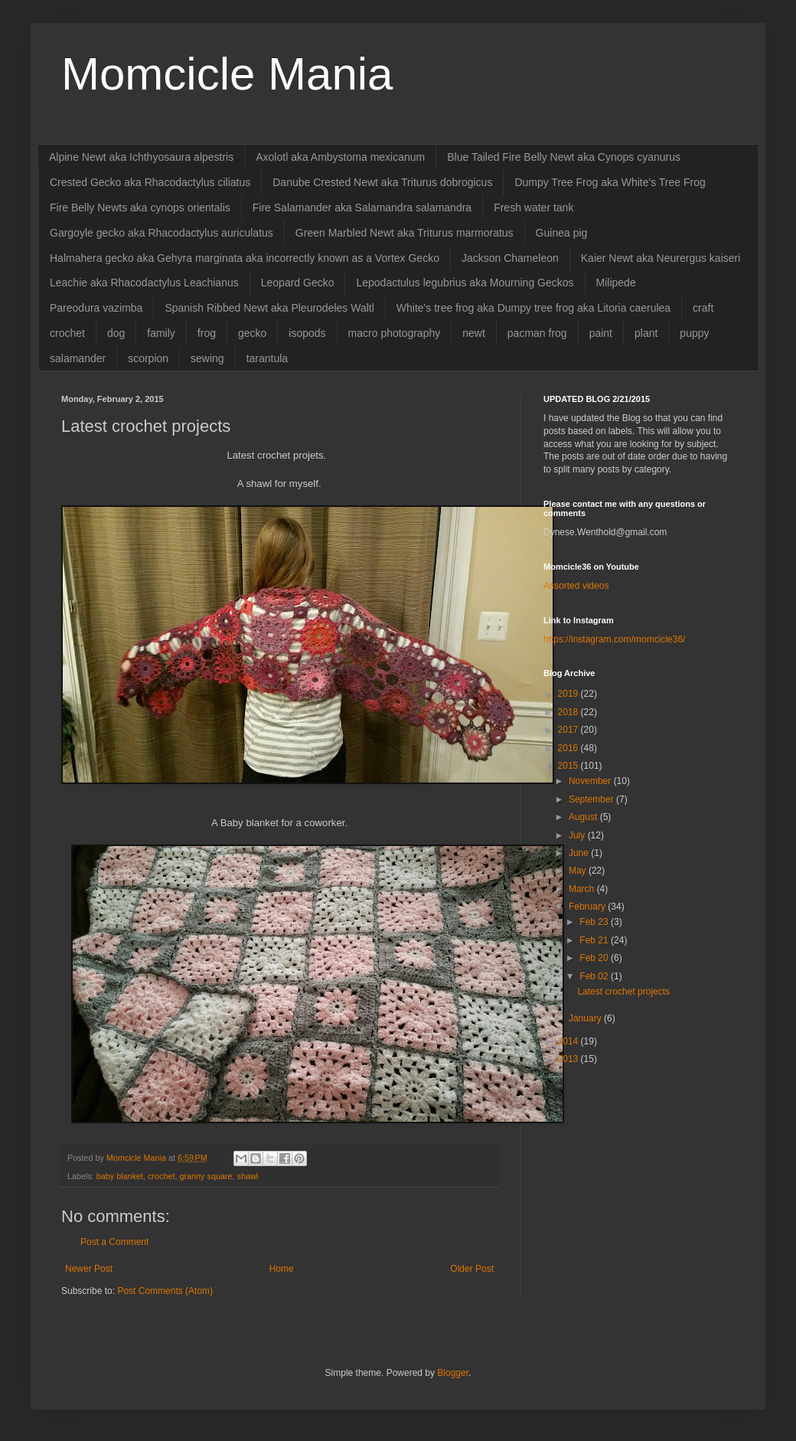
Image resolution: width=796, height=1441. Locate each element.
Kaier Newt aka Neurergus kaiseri (661, 258)
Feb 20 (595, 957)
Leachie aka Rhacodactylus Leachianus (144, 282)
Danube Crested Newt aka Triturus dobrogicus (382, 182)
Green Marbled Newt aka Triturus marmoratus (404, 233)
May (579, 870)
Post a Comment (114, 1242)
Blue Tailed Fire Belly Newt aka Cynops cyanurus (563, 157)
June (580, 853)
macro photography (394, 333)
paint (600, 333)
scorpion (148, 358)
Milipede (616, 282)
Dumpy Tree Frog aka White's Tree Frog (609, 182)
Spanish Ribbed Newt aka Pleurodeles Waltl (269, 308)
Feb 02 (595, 976)
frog (206, 333)
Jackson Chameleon (510, 258)
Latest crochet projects (623, 991)
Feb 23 (595, 922)
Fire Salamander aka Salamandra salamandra (362, 207)
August (584, 817)
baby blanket (119, 1176)
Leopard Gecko (297, 282)
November (591, 781)
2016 (569, 748)
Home (281, 1268)
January (586, 1018)
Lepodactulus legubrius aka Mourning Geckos (464, 282)
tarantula (267, 358)
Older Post (472, 1268)
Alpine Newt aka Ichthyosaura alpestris (141, 157)
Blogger (452, 1372)
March (583, 889)
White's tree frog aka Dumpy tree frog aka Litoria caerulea (533, 308)
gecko (252, 333)
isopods (307, 333)
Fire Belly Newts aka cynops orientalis (140, 207)
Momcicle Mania (227, 74)
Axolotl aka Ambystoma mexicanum (340, 157)
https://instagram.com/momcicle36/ (614, 639)
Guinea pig (562, 233)
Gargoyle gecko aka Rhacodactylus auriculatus (161, 233)
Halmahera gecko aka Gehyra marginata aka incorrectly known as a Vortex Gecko (244, 258)
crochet (67, 333)
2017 (569, 729)
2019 (569, 693)
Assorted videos (575, 585)
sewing (207, 358)
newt (473, 333)
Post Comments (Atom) (165, 1291)
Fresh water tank (533, 207)
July (578, 835)
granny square (205, 1176)
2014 (569, 1041)
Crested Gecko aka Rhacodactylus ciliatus (150, 182)
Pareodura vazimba (96, 308)
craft (703, 308)
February (588, 906)
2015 (569, 765)
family (161, 333)
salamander (78, 358)
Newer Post (89, 1268)
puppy (694, 333)
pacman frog (537, 333)
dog (116, 333)
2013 (569, 1059)
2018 (569, 712)
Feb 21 (595, 940)
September (592, 799)
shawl (248, 1176)
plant (646, 333)
